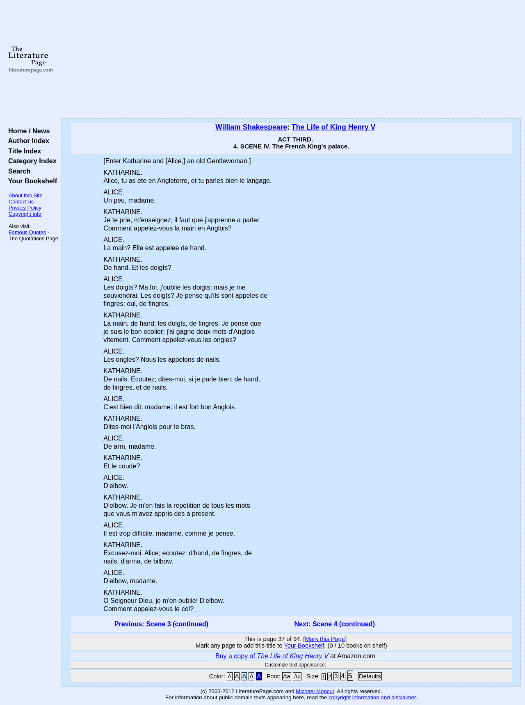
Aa (286, 676)
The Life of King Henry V (333, 127)
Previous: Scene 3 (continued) (161, 624)
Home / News (27, 131)
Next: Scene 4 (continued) (334, 624)
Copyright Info (25, 214)
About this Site (26, 195)
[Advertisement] (291, 59)
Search (17, 171)
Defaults (370, 676)
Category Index (31, 160)
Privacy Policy (25, 208)
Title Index (23, 151)
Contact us (21, 201)
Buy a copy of (272, 656)
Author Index (27, 140)
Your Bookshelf (31, 181)
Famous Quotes (27, 232)
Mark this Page (325, 639)
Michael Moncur (315, 691)
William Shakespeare (251, 127)
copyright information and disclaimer (372, 697)
